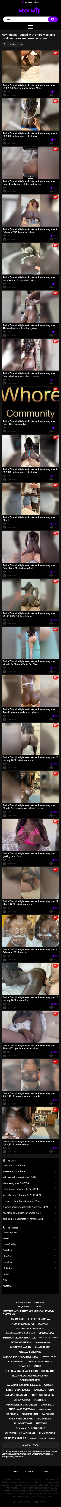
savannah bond (42, 1342)
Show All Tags (30, 1445)
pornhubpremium (42, 1395)
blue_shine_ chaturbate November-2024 (30, 1219)
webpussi (43, 1324)
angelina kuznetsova (22, 1409)
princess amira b (15, 1438)
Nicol (30, 1280)
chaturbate (42, 1347)
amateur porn (44, 1389)
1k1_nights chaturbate (30, 1307)
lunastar (39, 1302)
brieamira (12, 1414)
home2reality (30, 1244)
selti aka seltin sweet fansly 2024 (30, 1177)
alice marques (16, 1361)
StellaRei (30, 1268)
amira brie (17, 1319)
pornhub (40, 1399)
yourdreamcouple (23, 1324)
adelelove (30, 1262)
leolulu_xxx (46, 1333)
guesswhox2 (44, 1419)
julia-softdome (22, 1423)
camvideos (47, 1404)
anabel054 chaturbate (42, 1438)
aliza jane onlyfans (30, 1352)
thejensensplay (39, 1319)
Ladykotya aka (30, 1232)
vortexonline (23, 1302)
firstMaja (30, 1250)
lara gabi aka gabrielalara (24, 1385)
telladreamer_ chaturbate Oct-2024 (30, 1189)
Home (16, 1471)
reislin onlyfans (48, 1337)
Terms (44, 1471)
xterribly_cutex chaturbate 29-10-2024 (30, 1195)
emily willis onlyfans (21, 1419)
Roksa (30, 1274)
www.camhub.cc (31, 2)
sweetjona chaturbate (30, 1171)
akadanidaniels (20, 1342)
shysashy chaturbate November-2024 (30, 1201)
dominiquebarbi (30, 1380)
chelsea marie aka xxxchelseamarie (30, 1371)
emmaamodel (49, 1356)
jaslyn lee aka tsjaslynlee (30, 1328)
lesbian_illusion (16, 1394)
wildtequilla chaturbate (20, 1433)
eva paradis (48, 1414)
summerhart (29, 1414)
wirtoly (48, 1385)
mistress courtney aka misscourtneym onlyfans (28, 1313)
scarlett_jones (30, 1366)
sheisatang (44, 1409)
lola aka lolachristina (30, 1428)
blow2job (30, 1256)
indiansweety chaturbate (21, 1404)
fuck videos (47, 1433)
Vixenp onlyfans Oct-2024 (30, 1183)
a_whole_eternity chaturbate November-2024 (30, 1207)
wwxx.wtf (27, 1502)
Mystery (30, 1286)
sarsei (30, 1238)
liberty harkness (18, 1389)
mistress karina (21, 1347)
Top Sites (11, 1160)
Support (30, 1471)
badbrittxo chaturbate (30, 1165)
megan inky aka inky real (20, 1356)
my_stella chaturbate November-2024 (30, 1213)
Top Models (12, 1227)
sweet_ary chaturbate (40, 1361)
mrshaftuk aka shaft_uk (19, 1337)
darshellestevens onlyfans (20, 1333)
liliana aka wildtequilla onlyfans (30, 1376)
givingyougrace (22, 1400)
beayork (41, 1423)
